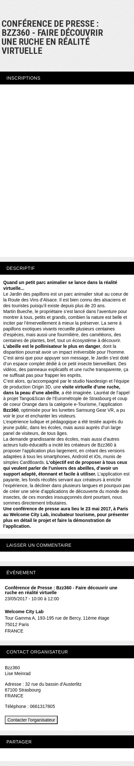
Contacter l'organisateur (31, 719)
